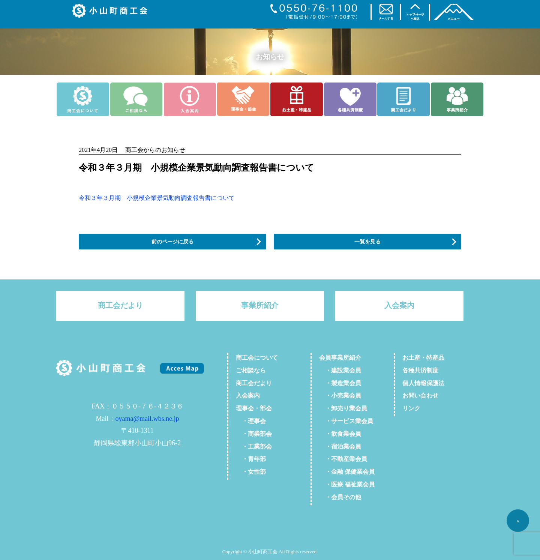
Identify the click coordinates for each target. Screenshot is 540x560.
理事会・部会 (254, 408)
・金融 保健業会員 (347, 471)
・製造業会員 (340, 383)
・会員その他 (340, 497)
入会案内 (399, 305)
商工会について (257, 357)
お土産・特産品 (423, 357)
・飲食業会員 (340, 434)
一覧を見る (367, 242)
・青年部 (251, 459)
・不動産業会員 (343, 459)
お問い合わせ (420, 395)
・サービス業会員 (346, 421)
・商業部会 (254, 434)
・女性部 (251, 471)
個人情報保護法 (423, 383)
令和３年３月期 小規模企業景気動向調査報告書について (157, 198)
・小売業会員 (340, 395)
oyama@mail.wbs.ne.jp (147, 418)
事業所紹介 (260, 305)
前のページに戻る (173, 242)
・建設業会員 (340, 370)
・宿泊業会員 (340, 446)
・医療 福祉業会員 (347, 484)
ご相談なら (251, 370)
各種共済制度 (420, 370)
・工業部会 (254, 446)
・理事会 (251, 421)
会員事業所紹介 (340, 357)
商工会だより (120, 305)
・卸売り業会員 (343, 408)
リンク (411, 408)
